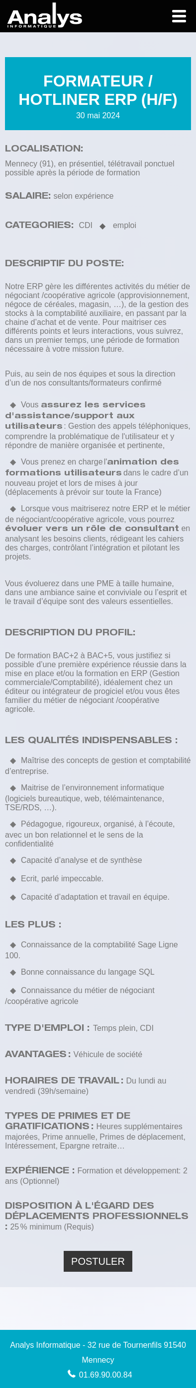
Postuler (98, 1261)
